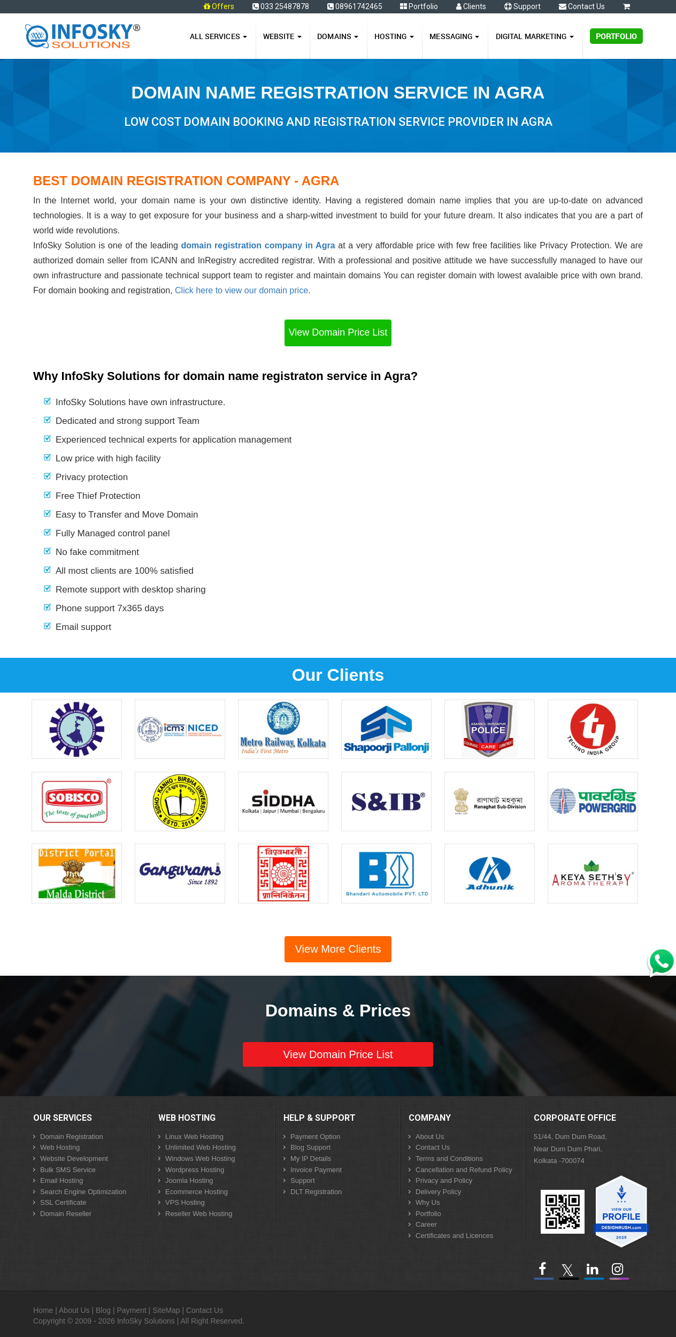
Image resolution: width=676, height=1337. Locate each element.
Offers (223, 6)
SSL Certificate (63, 1202)
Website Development (74, 1158)
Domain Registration (71, 1137)
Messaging (454, 36)
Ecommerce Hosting (196, 1192)
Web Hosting (60, 1147)
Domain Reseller (65, 1214)
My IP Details (310, 1158)
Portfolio (419, 6)
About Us (430, 1137)
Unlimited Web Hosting (200, 1147)
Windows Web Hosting (200, 1158)
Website (282, 36)
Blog (103, 1310)
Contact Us (582, 6)
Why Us (428, 1202)
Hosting (394, 36)
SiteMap (166, 1310)
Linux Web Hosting (194, 1137)
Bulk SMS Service (68, 1170)
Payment (131, 1310)
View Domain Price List (338, 332)
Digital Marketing (535, 36)
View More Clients (338, 949)
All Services (218, 36)
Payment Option (315, 1137)
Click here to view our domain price (241, 290)
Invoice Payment (316, 1170)
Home (43, 1310)
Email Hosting (61, 1180)
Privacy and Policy (444, 1180)
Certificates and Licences (454, 1236)
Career (426, 1224)
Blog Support (310, 1147)
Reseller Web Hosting (198, 1214)
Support (522, 6)
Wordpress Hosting (194, 1170)
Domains (337, 36)
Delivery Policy (438, 1192)
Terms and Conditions (449, 1158)
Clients (471, 6)
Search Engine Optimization (83, 1192)
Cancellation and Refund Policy (464, 1170)
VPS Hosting (185, 1202)
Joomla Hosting (189, 1180)
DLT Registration (316, 1192)
